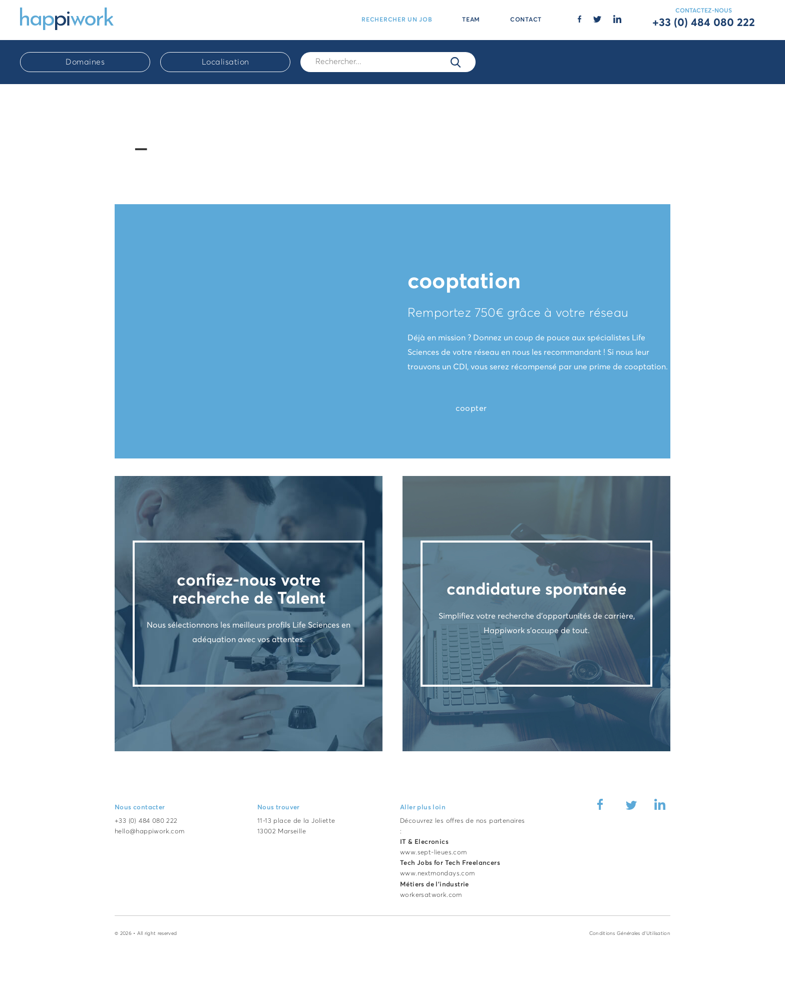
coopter (471, 408)
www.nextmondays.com (437, 873)
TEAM (471, 20)
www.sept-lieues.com (433, 852)
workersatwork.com (431, 895)
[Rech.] (388, 62)
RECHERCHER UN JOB (396, 20)
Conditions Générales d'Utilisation (629, 933)
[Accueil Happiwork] (67, 18)
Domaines (85, 62)
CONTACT (526, 20)
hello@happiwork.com (150, 831)
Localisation (225, 62)
